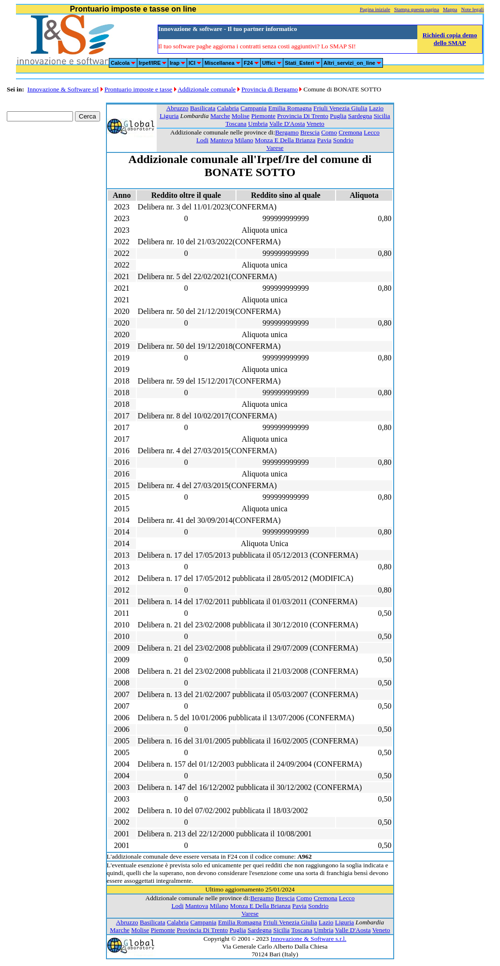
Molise (241, 115)
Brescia (310, 132)
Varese (275, 147)
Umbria (258, 123)
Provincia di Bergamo (269, 89)
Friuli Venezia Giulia (340, 108)
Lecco (372, 132)
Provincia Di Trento (302, 115)
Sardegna (360, 115)
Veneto (315, 123)
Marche (220, 115)
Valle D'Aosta (287, 123)
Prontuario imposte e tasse (138, 89)
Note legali (472, 9)
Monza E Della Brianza (285, 140)
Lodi (202, 140)
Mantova (221, 140)
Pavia (324, 140)
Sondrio (343, 140)
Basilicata (203, 108)
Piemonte (263, 115)
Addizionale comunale (206, 89)
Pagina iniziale (375, 9)
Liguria (169, 115)
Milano (244, 140)
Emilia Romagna (290, 108)
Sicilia (382, 115)
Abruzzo (177, 108)
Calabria (228, 108)
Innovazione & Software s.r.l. (308, 938)
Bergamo (287, 132)
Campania (253, 108)
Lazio (376, 108)
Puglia (338, 115)
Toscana (235, 123)
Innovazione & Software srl (63, 89)
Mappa (450, 9)
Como (329, 132)
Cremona (350, 132)
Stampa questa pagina (416, 9)
